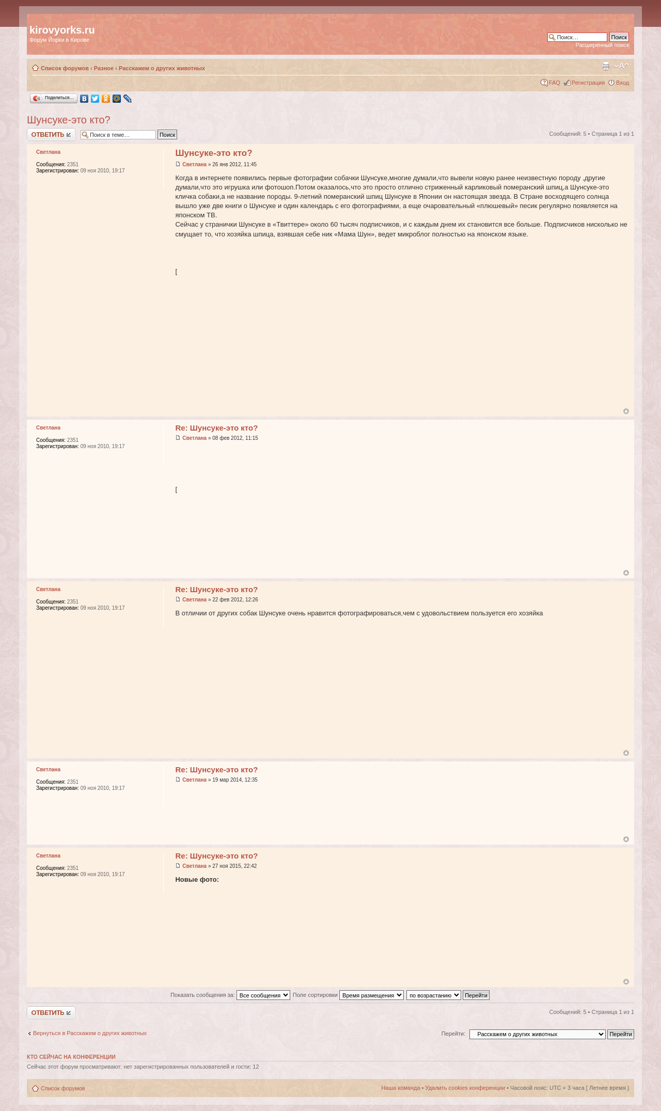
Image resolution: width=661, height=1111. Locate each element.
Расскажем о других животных (162, 68)
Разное (104, 68)
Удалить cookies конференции (466, 1088)
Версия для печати (605, 66)
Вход (622, 83)
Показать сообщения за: (230, 995)
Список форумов (65, 68)
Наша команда (400, 1088)
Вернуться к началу (626, 411)
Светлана (194, 164)
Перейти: (454, 1033)
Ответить (51, 134)
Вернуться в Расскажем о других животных (90, 1033)
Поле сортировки (348, 995)
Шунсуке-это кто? (69, 119)
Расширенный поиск (602, 45)
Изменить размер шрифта (621, 66)
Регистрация (588, 83)
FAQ (554, 83)
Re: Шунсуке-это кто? (216, 427)
